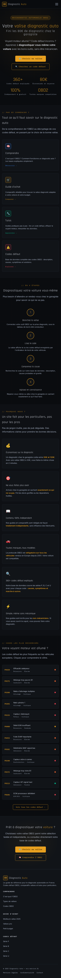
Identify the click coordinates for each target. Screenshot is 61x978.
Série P (6, 941)
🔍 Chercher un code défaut (30, 66)
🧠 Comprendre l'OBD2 (30, 857)
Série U (6, 956)
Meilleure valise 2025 (11, 919)
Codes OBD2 (8, 906)
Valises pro (7, 924)
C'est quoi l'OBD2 (10, 896)
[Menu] (56, 4)
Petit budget (8, 929)
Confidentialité (27, 973)
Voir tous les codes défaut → (30, 807)
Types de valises (10, 901)
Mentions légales (10, 973)
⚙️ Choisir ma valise (30, 59)
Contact (40, 973)
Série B (6, 946)
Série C (6, 951)
